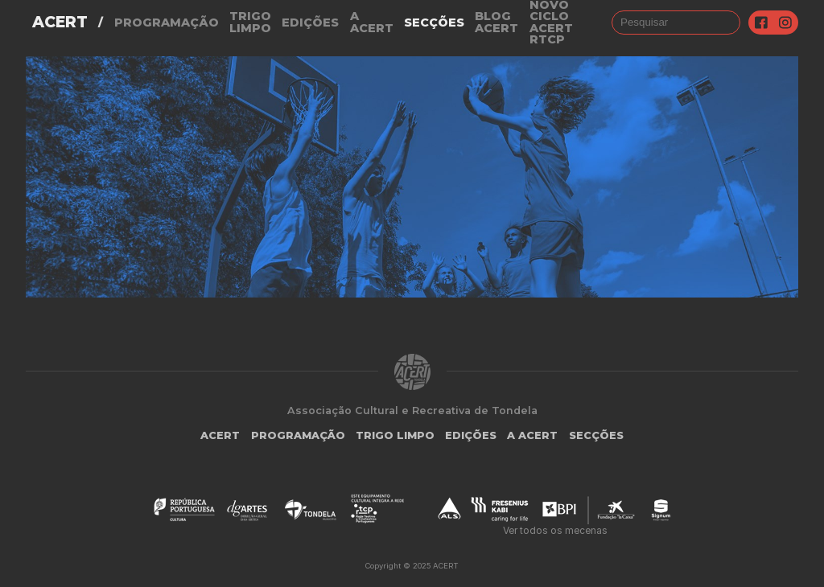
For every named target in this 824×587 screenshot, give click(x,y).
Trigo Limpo (250, 22)
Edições (310, 22)
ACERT (60, 22)
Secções (434, 22)
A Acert (371, 22)
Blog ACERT (496, 22)
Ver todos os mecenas (555, 530)
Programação (166, 22)
